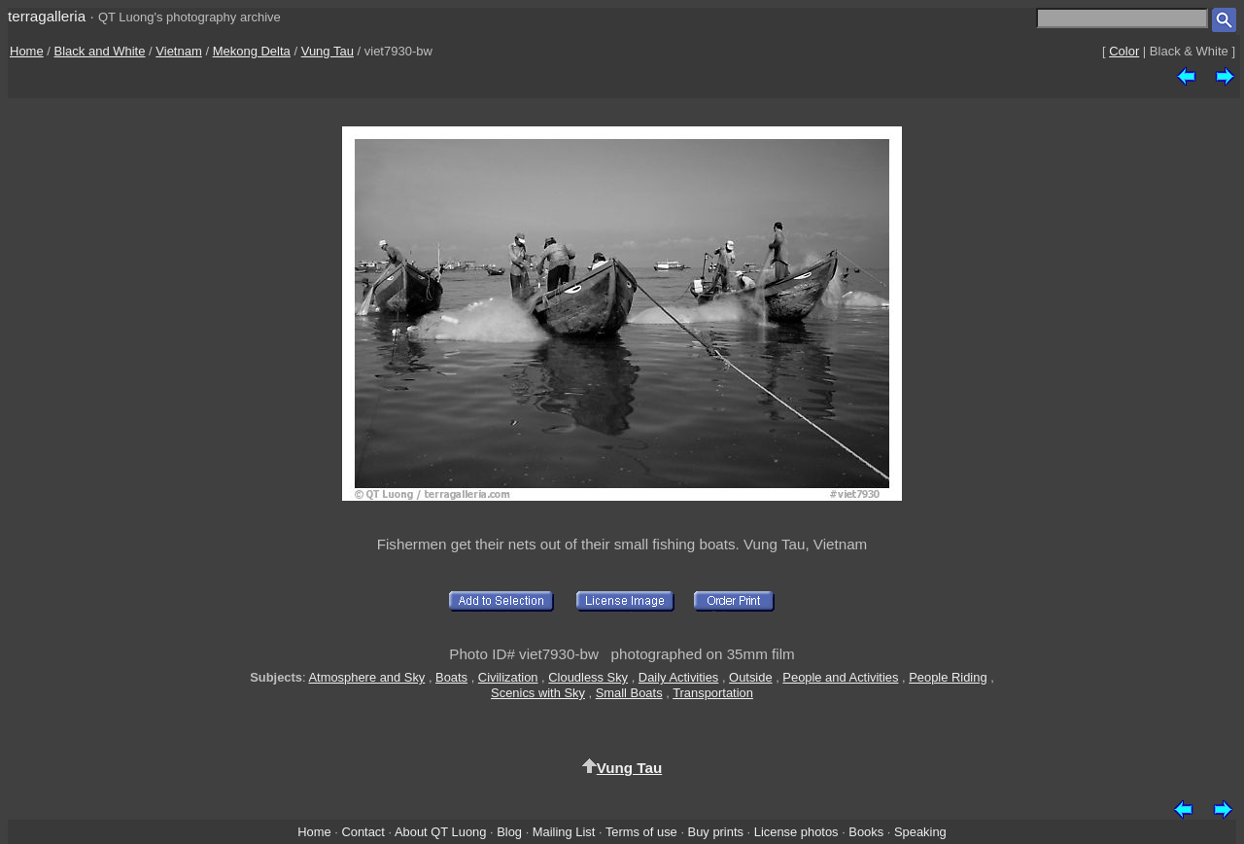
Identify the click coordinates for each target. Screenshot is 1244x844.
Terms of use (641, 832)
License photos (796, 832)
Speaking (920, 832)
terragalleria (47, 16)
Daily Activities (678, 677)
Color (1124, 51)
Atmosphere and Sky (366, 677)
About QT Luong (440, 832)
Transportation (713, 693)
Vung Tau (327, 51)
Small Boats (629, 693)
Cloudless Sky (588, 677)
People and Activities (840, 677)
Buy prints (715, 832)
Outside (750, 677)
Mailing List (564, 832)
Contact (362, 832)
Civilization (508, 677)
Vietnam (178, 51)
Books (865, 832)
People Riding (947, 677)
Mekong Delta (252, 51)
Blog (509, 832)
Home (27, 51)
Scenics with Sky (538, 693)
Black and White (100, 51)
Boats (451, 677)
